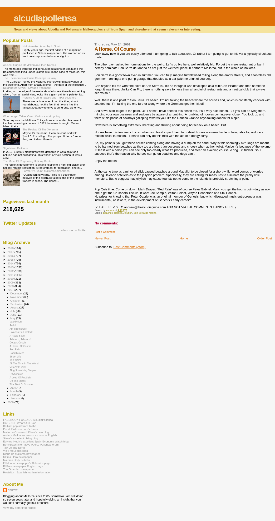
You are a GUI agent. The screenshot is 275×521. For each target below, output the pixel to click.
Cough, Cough (18, 342)
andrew (13, 490)
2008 (10, 286)
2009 (10, 282)
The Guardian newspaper (18, 469)
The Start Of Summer (22, 384)
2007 (10, 289)
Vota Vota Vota (18, 367)
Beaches (108, 213)
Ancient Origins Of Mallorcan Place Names (29, 64)
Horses (118, 213)
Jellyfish (127, 213)
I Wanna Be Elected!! (21, 332)
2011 (10, 274)
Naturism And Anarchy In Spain (42, 46)
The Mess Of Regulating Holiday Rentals (28, 161)
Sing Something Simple (23, 370)
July (13, 311)
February (16, 394)
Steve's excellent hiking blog (20, 438)
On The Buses (17, 380)
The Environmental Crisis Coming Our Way (29, 77)
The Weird (15, 359)
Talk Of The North (14, 447)
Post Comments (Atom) (129, 247)
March (14, 391)
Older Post (264, 238)
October (15, 300)
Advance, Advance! (20, 339)
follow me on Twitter (73, 230)
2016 (10, 255)
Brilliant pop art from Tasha (19, 425)
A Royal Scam (17, 335)
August (15, 307)
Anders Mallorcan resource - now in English (30, 435)
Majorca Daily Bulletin (16, 459)
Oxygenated (16, 373)
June (13, 314)
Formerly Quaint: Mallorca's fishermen (46, 170)
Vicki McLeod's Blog (15, 450)
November (16, 297)
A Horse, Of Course (20, 346)
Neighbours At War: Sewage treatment (27, 87)
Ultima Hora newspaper (17, 456)
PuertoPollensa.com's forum (20, 429)
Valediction (16, 321)
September (17, 304)
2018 (10, 248)
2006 (10, 402)
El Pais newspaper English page (23, 466)
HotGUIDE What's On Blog (19, 422)
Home (184, 238)
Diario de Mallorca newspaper (21, 453)
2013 (10, 267)
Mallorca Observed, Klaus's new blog (26, 432)
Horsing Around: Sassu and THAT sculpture (49, 97)
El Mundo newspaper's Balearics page (26, 463)
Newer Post (102, 238)
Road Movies (17, 353)
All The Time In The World (24, 363)
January (15, 398)
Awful (13, 325)
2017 (10, 251)
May (13, 318)
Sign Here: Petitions (15, 148)
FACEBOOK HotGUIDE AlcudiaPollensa (28, 419)
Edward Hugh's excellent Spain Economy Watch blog (36, 441)
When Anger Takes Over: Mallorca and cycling (31, 116)
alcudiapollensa (45, 18)
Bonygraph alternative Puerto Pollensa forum (31, 444)
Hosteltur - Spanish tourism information (27, 472)
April (13, 388)
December (16, 293)
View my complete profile (19, 508)
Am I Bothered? (18, 328)
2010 (10, 278)
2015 (10, 259)
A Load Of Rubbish (20, 377)
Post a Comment (104, 231)
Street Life (15, 356)
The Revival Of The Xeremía (40, 129)
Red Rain (15, 349)
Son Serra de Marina (144, 213)
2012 (10, 271)
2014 (10, 263)
